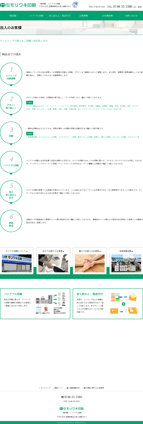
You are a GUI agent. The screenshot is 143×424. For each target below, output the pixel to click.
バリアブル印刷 (35, 15)
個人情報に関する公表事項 (94, 388)
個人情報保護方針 (73, 388)
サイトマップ (46, 388)
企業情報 (83, 15)
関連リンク (58, 388)
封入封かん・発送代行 (59, 15)
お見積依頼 (107, 15)
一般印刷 (12, 15)
